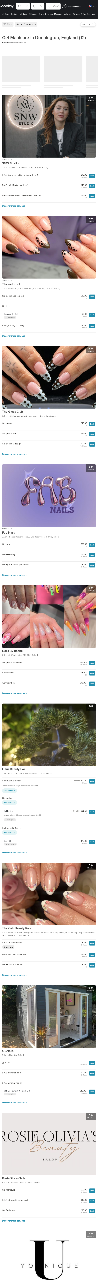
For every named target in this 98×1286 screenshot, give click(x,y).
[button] (23, 6)
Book (92, 175)
